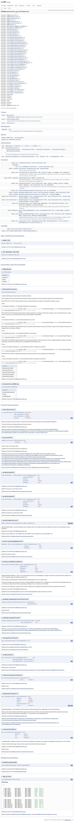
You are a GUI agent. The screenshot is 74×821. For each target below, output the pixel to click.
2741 (11, 683)
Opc (48, 194)
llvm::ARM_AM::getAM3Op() (8, 630)
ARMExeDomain (9, 146)
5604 (11, 379)
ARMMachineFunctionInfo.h (14, 23)
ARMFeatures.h (11, 20)
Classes (29, 5)
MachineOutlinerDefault (13, 151)
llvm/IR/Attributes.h (13, 70)
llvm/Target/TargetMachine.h (15, 92)
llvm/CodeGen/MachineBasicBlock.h (16, 42)
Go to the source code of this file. (8, 108)
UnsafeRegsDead (54, 156)
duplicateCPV (22, 168)
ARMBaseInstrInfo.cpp (19, 247)
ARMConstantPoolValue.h (13, 18)
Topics (16, 5)
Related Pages (10, 5)
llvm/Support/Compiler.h (14, 86)
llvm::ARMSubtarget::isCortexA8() (43, 431)
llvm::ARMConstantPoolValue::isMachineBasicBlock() (34, 463)
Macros (58, 10)
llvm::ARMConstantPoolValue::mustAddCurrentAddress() (16, 465)
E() (12, 512)
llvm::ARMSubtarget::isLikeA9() (60, 431)
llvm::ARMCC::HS (20, 533)
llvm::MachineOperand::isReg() (28, 720)
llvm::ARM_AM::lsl (21, 432)
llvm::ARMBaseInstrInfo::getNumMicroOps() (20, 612)
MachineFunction (31, 168)
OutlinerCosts (11, 123)
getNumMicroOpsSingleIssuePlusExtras (29, 194)
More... (41, 117)
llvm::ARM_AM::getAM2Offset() (18, 429)
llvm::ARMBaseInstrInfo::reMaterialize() (39, 467)
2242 (11, 769)
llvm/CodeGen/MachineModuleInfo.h (16, 53)
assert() (9, 453)
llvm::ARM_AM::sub (42, 432)
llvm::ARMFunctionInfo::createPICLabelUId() (13, 457)
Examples (39, 5)
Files (34, 5)
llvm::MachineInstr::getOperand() (49, 718)
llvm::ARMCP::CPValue (49, 453)
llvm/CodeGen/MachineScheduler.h (16, 59)
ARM (9, 8)
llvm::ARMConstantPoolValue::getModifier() (49, 460)
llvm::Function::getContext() (58, 458)
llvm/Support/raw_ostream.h (15, 91)
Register (44, 172)
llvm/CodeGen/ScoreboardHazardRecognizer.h (19, 62)
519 (10, 644)
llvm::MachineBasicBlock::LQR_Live (16, 591)
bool (17, 162)
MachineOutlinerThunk (28, 149)
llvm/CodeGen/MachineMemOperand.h (16, 51)
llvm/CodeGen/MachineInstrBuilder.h (17, 50)
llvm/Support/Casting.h (13, 85)
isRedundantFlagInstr (25, 183)
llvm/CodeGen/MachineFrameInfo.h (16, 45)
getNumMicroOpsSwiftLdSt (26, 192)
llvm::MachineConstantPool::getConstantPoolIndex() (15, 458)
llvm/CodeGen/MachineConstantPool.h (17, 43)
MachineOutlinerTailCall (14, 149)
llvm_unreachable (52, 463)
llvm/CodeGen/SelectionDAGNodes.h (16, 64)
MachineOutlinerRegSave (59, 149)
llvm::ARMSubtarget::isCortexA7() (26, 431)
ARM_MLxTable (26, 229)
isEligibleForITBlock (25, 162)
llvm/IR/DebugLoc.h (12, 72)
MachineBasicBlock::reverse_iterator (57, 221)
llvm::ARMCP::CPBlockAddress (25, 453)
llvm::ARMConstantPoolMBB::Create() (32, 455)
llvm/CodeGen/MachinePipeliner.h (16, 56)
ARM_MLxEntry (10, 115)
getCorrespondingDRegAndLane (27, 210)
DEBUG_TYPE (10, 137)
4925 (11, 589)
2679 (11, 716)
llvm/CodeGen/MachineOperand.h (16, 54)
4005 (11, 427)
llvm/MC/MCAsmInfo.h (12, 78)
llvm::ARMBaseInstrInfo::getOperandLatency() (20, 491)
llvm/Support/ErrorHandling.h (15, 89)
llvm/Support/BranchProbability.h (16, 83)
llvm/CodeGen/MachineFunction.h (16, 47)
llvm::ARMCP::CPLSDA (38, 453)
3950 (11, 486)
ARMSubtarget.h (11, 24)
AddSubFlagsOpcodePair (13, 119)
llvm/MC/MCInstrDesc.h (13, 80)
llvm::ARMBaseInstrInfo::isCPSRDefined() (17, 647)
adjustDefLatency (23, 203)
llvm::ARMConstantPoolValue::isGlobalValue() (59, 461)
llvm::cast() (14, 453)
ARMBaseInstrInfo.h (12, 15)
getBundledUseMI (23, 199)
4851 (11, 284)
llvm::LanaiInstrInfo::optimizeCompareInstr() (45, 722)
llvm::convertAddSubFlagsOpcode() (17, 771)
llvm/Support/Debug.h (13, 88)
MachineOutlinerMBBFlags (12, 156)
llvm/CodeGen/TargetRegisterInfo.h (17, 67)
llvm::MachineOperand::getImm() (15, 718)
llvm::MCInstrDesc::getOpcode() (10, 431)
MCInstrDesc (22, 205)
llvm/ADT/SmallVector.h (13, 35)
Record (17, 117)
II (12, 488)
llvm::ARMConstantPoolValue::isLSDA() (11, 463)
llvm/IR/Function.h (12, 73)
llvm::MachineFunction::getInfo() (29, 460)
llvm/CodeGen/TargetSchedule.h (16, 69)
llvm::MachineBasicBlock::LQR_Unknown (35, 591)
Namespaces (22, 5)
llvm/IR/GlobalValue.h (13, 75)
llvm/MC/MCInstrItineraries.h (15, 81)
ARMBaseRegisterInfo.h (13, 16)
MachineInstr (39, 162)
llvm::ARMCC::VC (37, 533)
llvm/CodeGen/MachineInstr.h (15, 48)
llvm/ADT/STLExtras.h (13, 32)
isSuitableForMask (24, 172)
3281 (11, 626)
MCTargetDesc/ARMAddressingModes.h (17, 26)
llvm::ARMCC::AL (11, 533)
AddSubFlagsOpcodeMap (29, 230)
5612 (11, 399)
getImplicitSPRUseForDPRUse (27, 214)
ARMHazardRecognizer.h (13, 21)
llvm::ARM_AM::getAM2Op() (33, 429)
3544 (11, 607)
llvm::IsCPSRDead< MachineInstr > (28, 166)
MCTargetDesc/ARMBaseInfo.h (15, 28)
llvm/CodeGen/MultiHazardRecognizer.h (18, 61)
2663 (11, 531)
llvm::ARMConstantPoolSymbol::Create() (52, 455)
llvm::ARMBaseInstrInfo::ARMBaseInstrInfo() (20, 814)
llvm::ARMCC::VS (48, 533)
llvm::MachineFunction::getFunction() (11, 460)
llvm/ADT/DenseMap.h (12, 31)
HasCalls (42, 156)
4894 (11, 551)
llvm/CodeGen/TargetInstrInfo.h (16, 66)
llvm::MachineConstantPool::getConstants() (39, 458)
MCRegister (15, 210)
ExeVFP (26, 146)
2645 (11, 746)
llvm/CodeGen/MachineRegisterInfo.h (17, 58)
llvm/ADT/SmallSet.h (12, 34)
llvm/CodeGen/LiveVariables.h (15, 40)
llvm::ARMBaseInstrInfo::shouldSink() (11, 724)
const (33, 162)
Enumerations (62, 10)
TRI (46, 196)
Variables (72, 10)
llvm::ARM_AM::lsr (30, 432)
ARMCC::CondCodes (13, 178)
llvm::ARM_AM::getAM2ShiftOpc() (49, 429)
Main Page (3, 5)
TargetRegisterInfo (38, 196)
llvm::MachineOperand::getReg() (10, 720)
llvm (9, 129)
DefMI (62, 203)
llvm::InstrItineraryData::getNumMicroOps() (27, 630)
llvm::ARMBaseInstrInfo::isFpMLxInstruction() (45, 814)
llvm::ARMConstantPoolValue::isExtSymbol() (37, 461)
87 (10, 811)
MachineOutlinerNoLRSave (43, 149)
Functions (68, 10)
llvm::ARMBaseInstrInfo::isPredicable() (18, 649)
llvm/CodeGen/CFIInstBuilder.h (16, 37)
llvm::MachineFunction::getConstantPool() (35, 457)
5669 (11, 665)
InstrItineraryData (43, 192)
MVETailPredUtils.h (12, 29)
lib (1, 8)
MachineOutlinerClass (11, 148)
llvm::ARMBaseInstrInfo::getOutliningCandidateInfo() (22, 670)
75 (10, 258)
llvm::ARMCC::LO (29, 533)
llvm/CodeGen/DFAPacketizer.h (15, 39)
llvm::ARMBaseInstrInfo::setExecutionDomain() (20, 556)
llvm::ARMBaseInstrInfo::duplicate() (18, 467)
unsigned (15, 168)
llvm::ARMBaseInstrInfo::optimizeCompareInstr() (21, 536)
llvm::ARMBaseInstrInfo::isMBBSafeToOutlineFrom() (51, 670)
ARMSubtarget (37, 203)
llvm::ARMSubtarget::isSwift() (9, 432)
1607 (11, 451)
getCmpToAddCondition (25, 178)
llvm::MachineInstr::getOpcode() (32, 718)
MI (45, 162)
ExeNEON (35, 146)
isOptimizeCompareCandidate (27, 190)
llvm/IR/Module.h (12, 77)
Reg (69, 196)
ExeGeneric (18, 146)
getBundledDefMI (23, 196)
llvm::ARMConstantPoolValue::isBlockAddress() (13, 461)
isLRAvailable (23, 221)
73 (10, 247)
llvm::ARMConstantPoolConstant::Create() (12, 455)
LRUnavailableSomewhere (28, 156)
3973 (11, 510)
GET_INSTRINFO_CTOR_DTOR (14, 139)
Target (5, 8)
